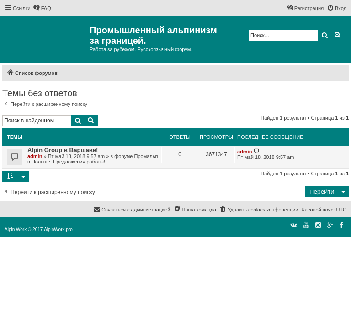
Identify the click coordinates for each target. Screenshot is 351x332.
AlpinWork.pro (58, 229)
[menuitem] (42, 8)
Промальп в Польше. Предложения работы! (92, 158)
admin (34, 156)
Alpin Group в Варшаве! (62, 150)
